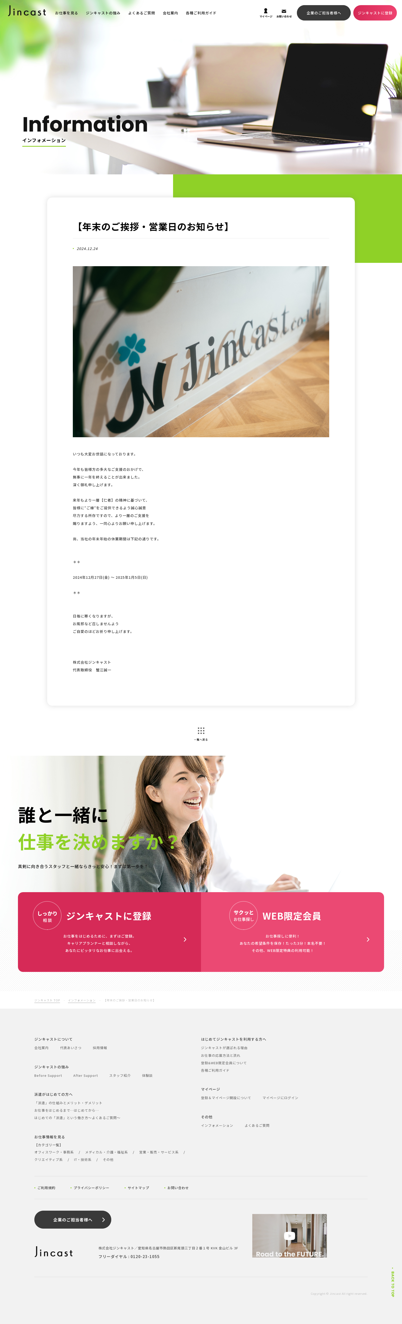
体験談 (147, 1075)
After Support (85, 1075)
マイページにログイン (280, 1097)
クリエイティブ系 (48, 1159)
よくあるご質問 (141, 12)
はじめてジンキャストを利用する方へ (233, 1039)
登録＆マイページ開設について (226, 1097)
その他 (108, 1159)
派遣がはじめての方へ (53, 1094)
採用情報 (100, 1047)
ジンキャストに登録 (375, 12)
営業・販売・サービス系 (159, 1152)
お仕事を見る (66, 12)
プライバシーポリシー (91, 1187)
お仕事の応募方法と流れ (220, 1055)
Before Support (48, 1075)
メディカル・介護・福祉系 (106, 1152)
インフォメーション (82, 1000)
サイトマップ (138, 1187)
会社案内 (170, 12)
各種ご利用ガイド (201, 12)
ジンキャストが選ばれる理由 (224, 1047)
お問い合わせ (178, 1187)
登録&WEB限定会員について (224, 1062)
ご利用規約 (46, 1187)
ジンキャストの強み (103, 12)
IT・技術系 (83, 1159)
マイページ (210, 1089)
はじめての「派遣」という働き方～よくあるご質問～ (77, 1117)
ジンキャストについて (53, 1039)
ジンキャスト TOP (47, 1000)
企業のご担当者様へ (324, 12)
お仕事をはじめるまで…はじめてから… (66, 1110)
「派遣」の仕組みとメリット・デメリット (68, 1102)
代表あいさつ (71, 1047)
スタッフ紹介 (120, 1075)
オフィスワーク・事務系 (54, 1152)
